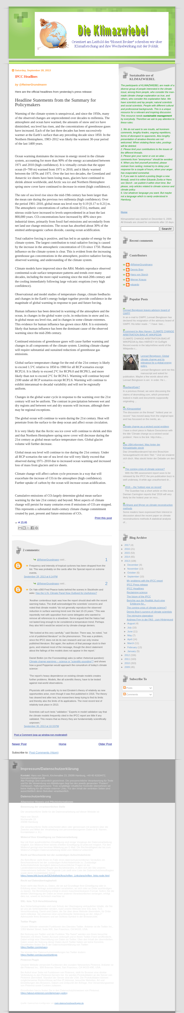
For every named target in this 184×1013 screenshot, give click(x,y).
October (131, 572)
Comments (130, 694)
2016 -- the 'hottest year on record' (143, 487)
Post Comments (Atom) (44, 752)
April (130, 639)
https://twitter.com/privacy (34, 947)
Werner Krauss (138, 279)
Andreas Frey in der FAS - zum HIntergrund (150, 619)
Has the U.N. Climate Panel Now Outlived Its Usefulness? (66, 593)
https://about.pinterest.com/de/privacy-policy (44, 993)
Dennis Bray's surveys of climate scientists (149, 611)
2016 (127, 549)
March (131, 643)
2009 (127, 667)
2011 (127, 659)
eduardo (134, 284)
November (133, 568)
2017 (127, 545)
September (133, 576)
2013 (127, 561)
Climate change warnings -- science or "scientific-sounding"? (61, 661)
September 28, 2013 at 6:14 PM (41, 576)
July (129, 627)
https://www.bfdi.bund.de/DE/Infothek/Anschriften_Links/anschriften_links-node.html (65, 875)
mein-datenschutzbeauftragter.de (69, 1003)
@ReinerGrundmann (48, 559)
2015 (127, 553)
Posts (128, 688)
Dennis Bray (136, 269)
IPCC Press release (137, 584)
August (131, 623)
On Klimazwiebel (132, 408)
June (130, 631)
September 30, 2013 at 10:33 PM (41, 726)
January (131, 651)
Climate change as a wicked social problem (146, 426)
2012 (127, 655)
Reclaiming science (137, 592)
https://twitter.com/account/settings (39, 955)
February (132, 647)
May (130, 635)
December (133, 565)
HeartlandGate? (131, 387)
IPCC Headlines (26, 76)
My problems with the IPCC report (145, 580)
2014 (127, 556)
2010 (127, 663)
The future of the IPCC (139, 596)
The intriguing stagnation (140, 615)
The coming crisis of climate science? (145, 469)
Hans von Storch (139, 274)
